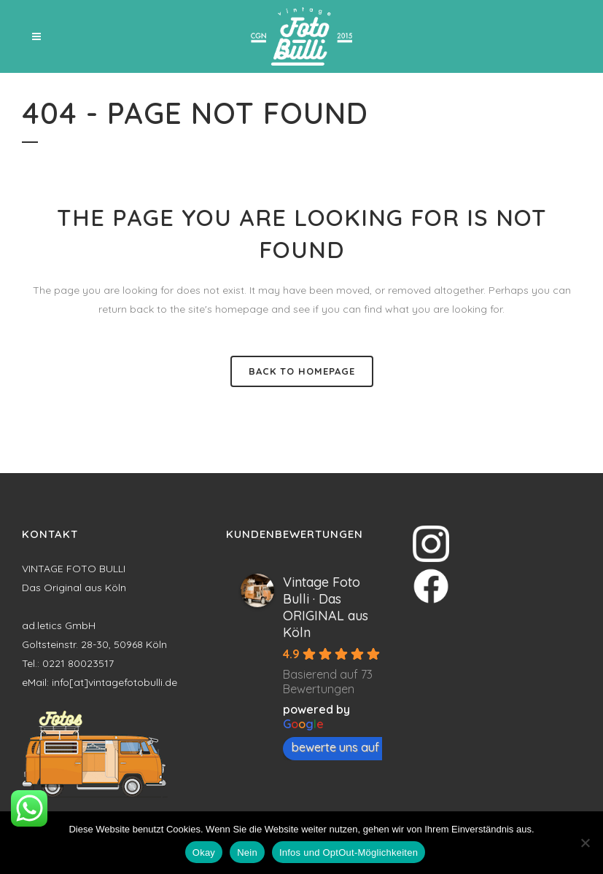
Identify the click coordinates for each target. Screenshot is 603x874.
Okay (203, 852)
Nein (247, 852)
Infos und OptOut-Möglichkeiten (348, 852)
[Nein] (584, 842)
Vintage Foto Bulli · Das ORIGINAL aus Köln (325, 607)
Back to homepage (302, 371)
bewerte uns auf (343, 747)
